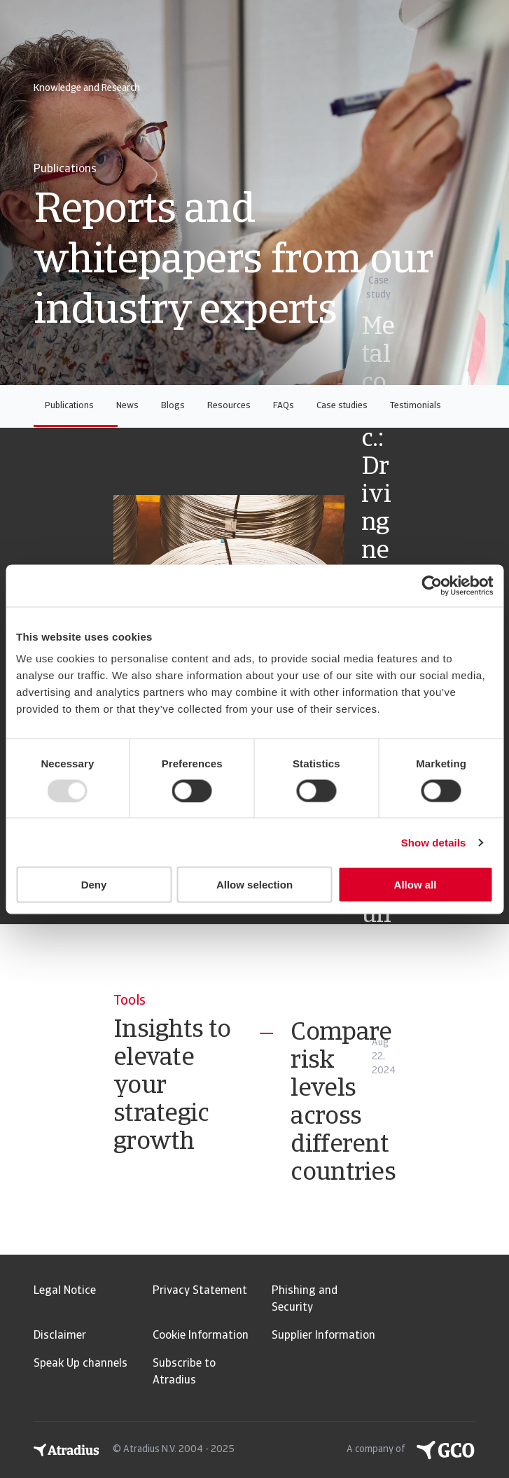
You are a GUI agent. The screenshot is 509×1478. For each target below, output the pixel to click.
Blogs (173, 405)
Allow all (415, 885)
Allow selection (254, 885)
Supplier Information (323, 1335)
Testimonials (415, 405)
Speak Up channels (80, 1363)
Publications (69, 405)
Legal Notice (65, 1291)
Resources (229, 405)
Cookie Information (201, 1335)
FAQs (283, 405)
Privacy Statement (200, 1291)
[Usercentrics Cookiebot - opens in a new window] (431, 585)
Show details (433, 842)
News (127, 405)
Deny (94, 885)
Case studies (342, 405)
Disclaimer (60, 1335)
